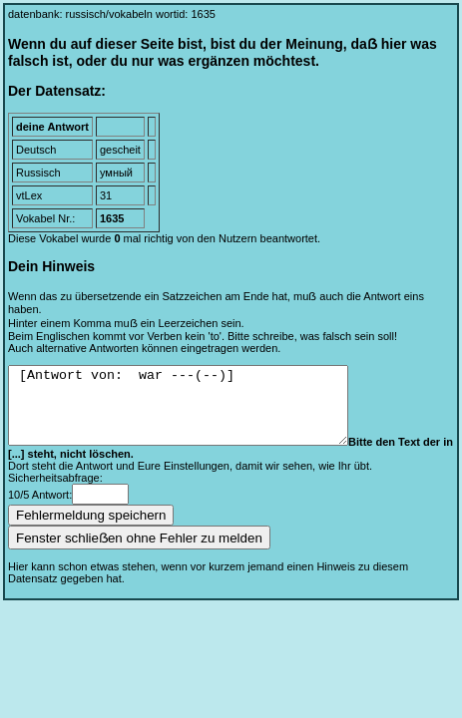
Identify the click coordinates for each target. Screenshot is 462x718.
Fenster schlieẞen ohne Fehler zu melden (139, 552)
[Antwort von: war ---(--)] (198, 413)
